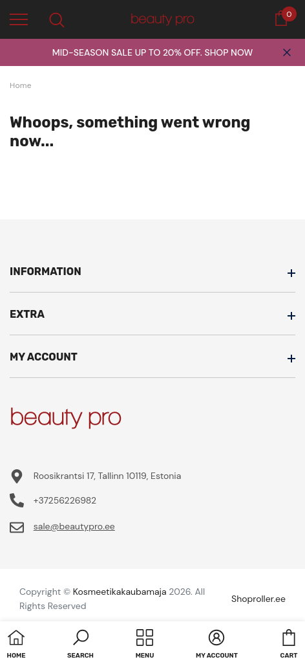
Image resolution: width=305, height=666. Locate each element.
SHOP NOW (228, 52)
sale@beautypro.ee (74, 526)
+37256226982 (65, 500)
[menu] (19, 19)
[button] (80, 645)
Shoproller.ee (258, 599)
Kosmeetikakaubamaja (120, 591)
